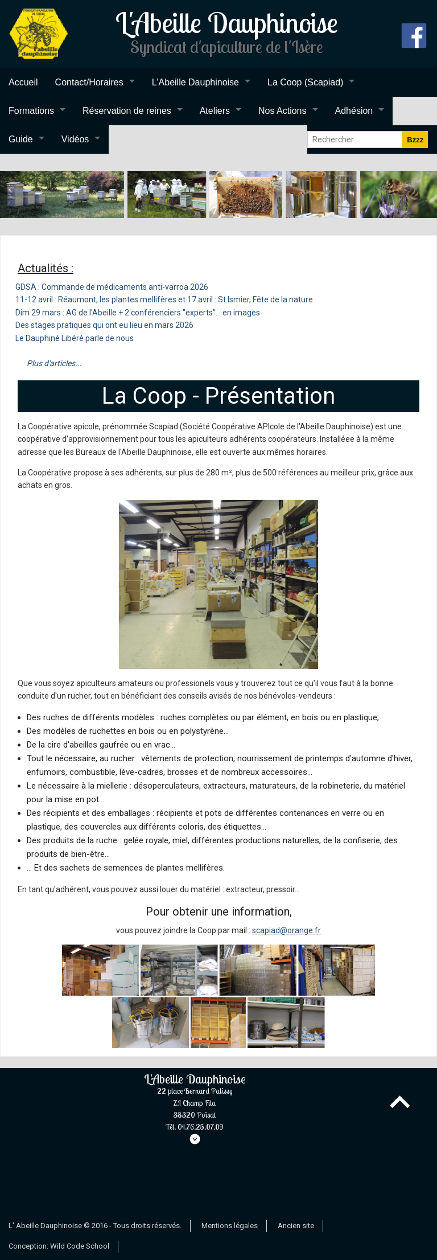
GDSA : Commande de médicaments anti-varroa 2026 (111, 287)
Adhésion (354, 111)
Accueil (23, 82)
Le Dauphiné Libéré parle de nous (74, 338)
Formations (31, 111)
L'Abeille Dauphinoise (195, 82)
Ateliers (215, 111)
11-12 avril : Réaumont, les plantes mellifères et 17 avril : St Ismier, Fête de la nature (164, 299)
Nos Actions (282, 111)
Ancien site (296, 1225)
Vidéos (75, 139)
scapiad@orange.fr (286, 930)
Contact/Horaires (89, 82)
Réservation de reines (127, 111)
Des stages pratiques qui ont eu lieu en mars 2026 (104, 325)
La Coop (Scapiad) (305, 82)
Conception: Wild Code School (59, 1246)
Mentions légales (229, 1225)
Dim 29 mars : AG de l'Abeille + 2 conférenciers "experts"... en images (137, 312)
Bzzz (415, 140)
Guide (21, 139)
